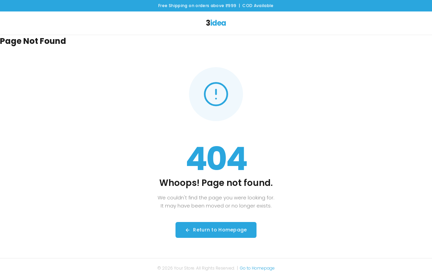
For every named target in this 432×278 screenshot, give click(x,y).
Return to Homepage (216, 229)
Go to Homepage (257, 268)
